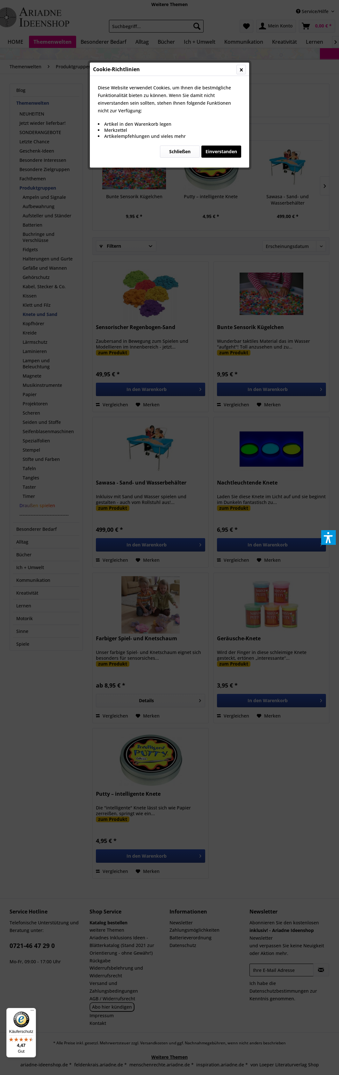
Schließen (180, 151)
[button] (328, 537)
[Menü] (32, 1012)
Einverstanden (221, 151)
